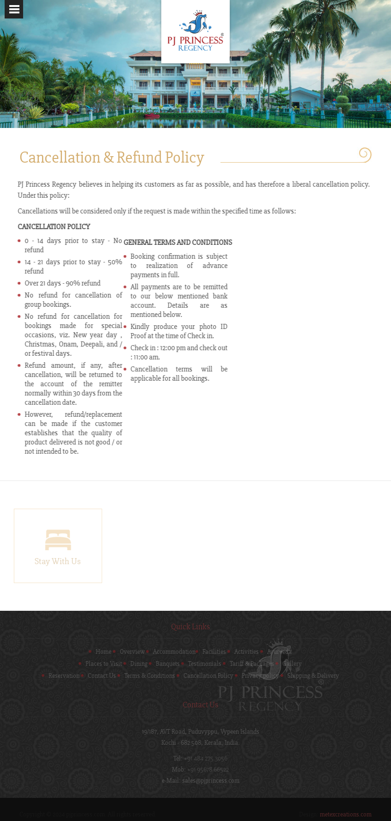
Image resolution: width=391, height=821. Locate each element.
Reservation (59, 676)
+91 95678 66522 (212, 769)
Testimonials (201, 664)
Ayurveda (275, 652)
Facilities (210, 652)
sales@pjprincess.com (215, 781)
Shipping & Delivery (309, 676)
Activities (243, 652)
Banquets (164, 664)
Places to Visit (100, 664)
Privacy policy (256, 676)
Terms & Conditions (145, 676)
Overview (128, 652)
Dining (135, 664)
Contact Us (98, 676)
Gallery (288, 664)
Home (100, 652)
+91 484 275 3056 (210, 758)
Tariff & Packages (248, 664)
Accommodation (170, 652)
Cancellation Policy (204, 676)
